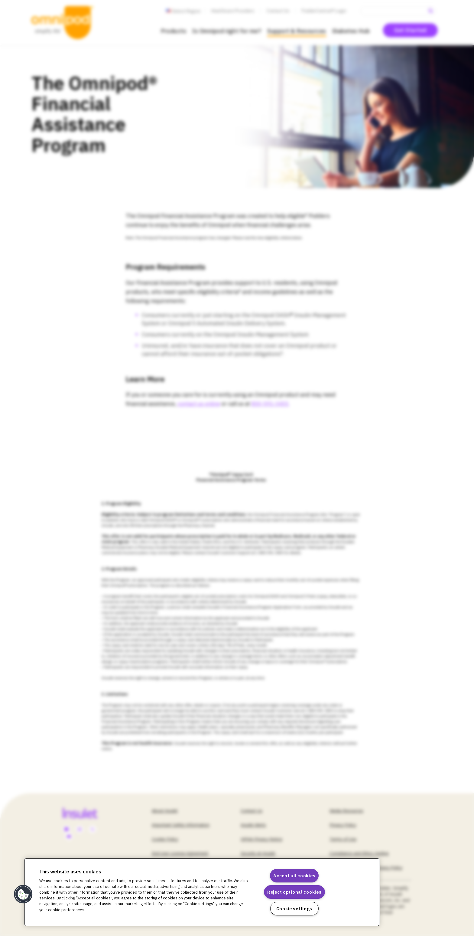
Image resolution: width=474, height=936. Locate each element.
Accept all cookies (294, 876)
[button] (23, 894)
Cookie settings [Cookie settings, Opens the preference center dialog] (294, 908)
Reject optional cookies (294, 892)
